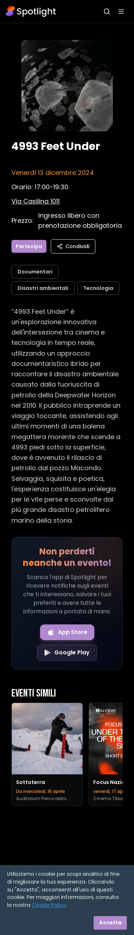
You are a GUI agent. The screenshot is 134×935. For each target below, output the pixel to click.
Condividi (73, 246)
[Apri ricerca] (107, 11)
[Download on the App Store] (67, 632)
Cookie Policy (49, 905)
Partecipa (29, 246)
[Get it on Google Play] (67, 652)
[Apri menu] (121, 11)
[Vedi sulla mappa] (35, 201)
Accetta (110, 922)
